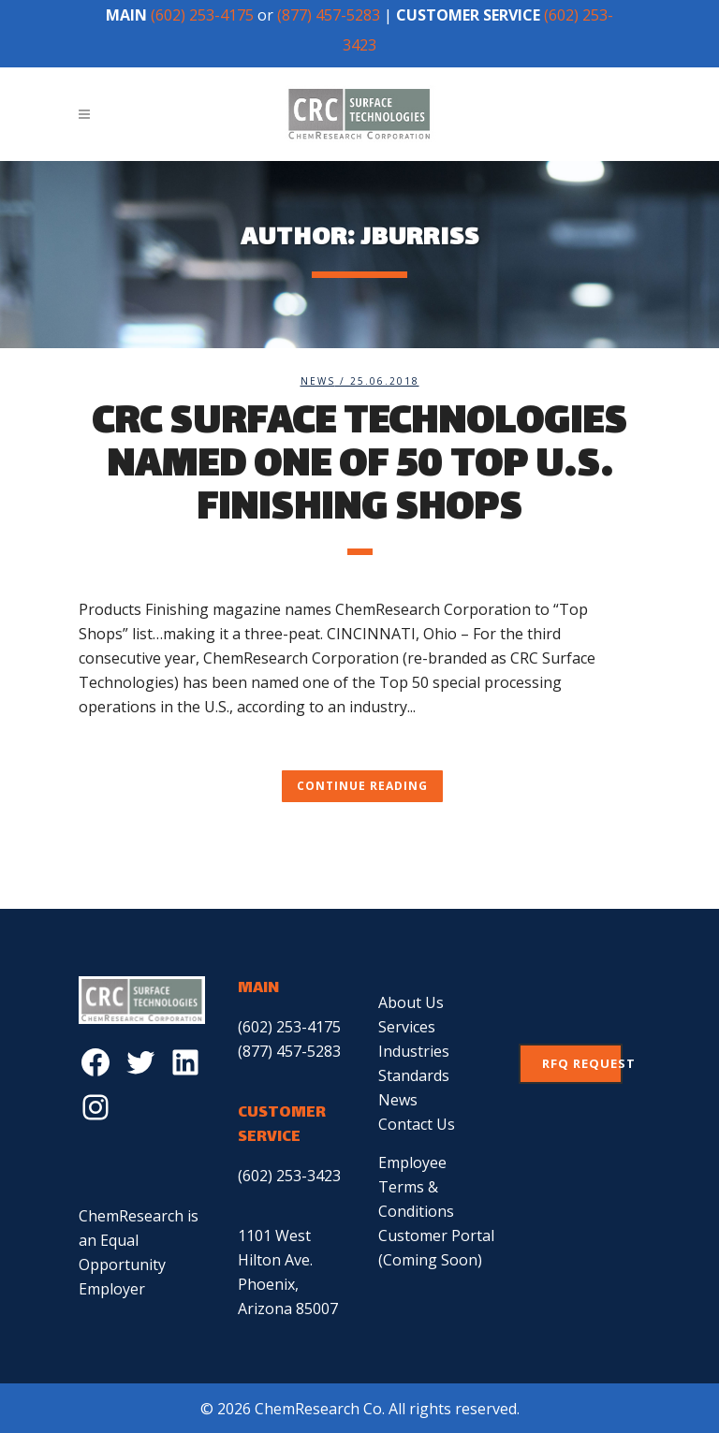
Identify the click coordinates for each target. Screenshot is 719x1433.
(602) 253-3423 (289, 1175)
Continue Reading (362, 786)
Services (406, 1026)
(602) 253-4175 (202, 15)
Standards (413, 1075)
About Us (411, 1002)
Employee (412, 1162)
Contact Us (416, 1124)
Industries (413, 1051)
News (318, 380)
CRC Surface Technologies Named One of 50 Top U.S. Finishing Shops (359, 467)
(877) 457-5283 (328, 15)
